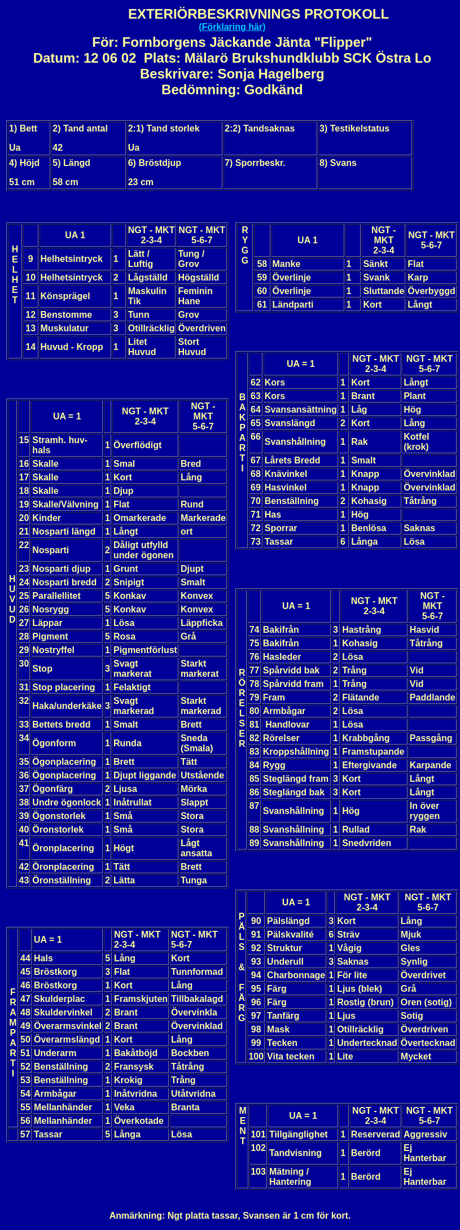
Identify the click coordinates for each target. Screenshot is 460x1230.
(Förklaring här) (232, 27)
